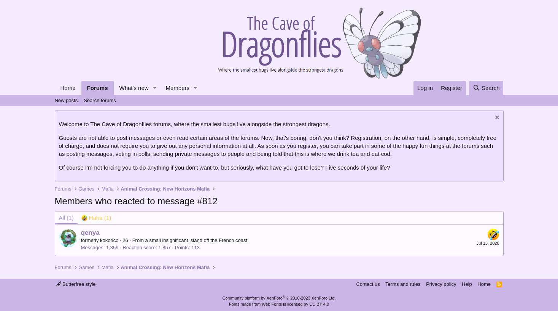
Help (467, 284)
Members (177, 88)
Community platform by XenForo (279, 298)
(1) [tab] (66, 218)
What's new (134, 88)
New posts (66, 100)
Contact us (368, 284)
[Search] (486, 88)
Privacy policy (441, 284)
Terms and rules (402, 284)
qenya (90, 232)
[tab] (96, 218)
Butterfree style (76, 284)
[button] (154, 88)
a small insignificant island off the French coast (196, 240)
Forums (97, 88)
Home (68, 88)
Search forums (100, 100)
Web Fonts (272, 304)
